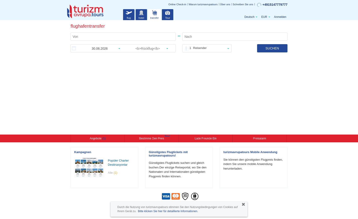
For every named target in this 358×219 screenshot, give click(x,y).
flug (129, 14)
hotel (141, 14)
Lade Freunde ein (205, 138)
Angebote (97, 138)
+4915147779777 (272, 5)
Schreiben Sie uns (243, 4)
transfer (154, 14)
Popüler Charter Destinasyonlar (118, 163)
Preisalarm (259, 138)
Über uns (225, 4)
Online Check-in (177, 4)
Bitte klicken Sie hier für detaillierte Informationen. (168, 211)
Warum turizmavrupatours (203, 4)
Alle (112, 172)
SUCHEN (272, 48)
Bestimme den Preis (152, 138)
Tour (167, 14)
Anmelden (280, 17)
